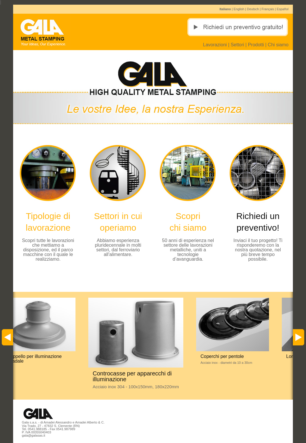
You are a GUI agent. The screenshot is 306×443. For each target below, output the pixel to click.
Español (283, 9)
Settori (237, 44)
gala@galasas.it (33, 435)
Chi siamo (278, 44)
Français (268, 9)
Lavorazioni (215, 44)
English (239, 9)
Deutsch (253, 9)
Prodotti (256, 44)
